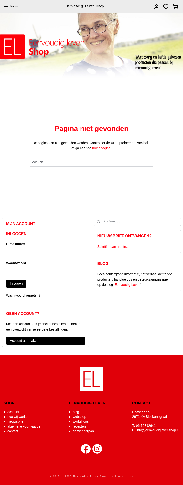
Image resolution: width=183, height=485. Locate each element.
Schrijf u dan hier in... (113, 246)
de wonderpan (83, 431)
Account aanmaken (24, 341)
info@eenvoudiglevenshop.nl (158, 430)
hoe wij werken (18, 417)
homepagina (101, 148)
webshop (79, 417)
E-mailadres (15, 244)
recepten (79, 426)
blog (76, 412)
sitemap (117, 476)
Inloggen (16, 283)
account (13, 412)
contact (12, 431)
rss (130, 476)
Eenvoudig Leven (127, 285)
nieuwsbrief (15, 421)
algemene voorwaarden (24, 426)
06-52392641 (146, 426)
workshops (81, 421)
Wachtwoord (16, 263)
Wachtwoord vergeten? (23, 295)
